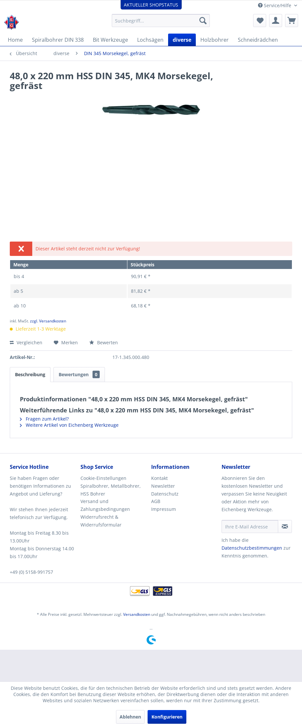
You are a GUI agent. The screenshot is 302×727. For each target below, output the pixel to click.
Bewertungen (79, 374)
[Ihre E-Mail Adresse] (250, 526)
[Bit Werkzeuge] (110, 40)
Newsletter (163, 486)
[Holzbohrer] (214, 40)
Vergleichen (26, 342)
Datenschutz (165, 494)
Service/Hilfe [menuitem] (275, 5)
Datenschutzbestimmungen (252, 548)
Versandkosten (136, 614)
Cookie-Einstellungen (103, 478)
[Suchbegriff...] (161, 20)
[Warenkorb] (291, 20)
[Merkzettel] (259, 20)
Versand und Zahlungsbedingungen (105, 505)
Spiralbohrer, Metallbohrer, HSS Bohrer (110, 490)
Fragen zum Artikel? (44, 419)
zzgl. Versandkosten (48, 321)
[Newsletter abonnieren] (285, 526)
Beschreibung (30, 374)
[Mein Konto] (275, 20)
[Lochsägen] (150, 40)
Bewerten (103, 342)
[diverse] (182, 40)
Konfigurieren (166, 717)
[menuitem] (161, 20)
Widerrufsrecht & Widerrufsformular (101, 521)
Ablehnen (130, 717)
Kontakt (159, 478)
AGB (155, 501)
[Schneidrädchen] (257, 40)
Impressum (163, 509)
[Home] (15, 40)
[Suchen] (203, 20)
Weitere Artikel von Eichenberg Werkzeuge (69, 425)
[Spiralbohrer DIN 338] (57, 40)
